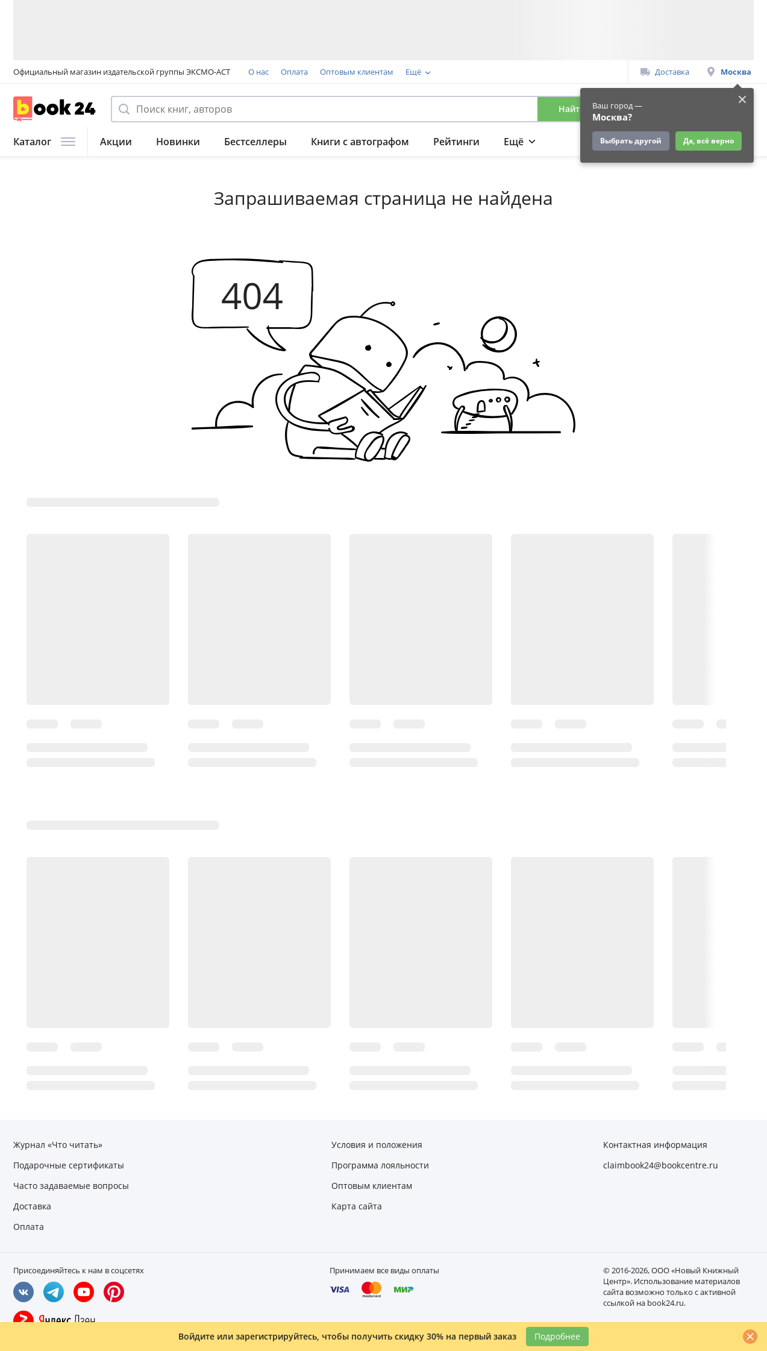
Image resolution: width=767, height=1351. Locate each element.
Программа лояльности (450, 71)
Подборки (528, 141)
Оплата (294, 71)
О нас (258, 71)
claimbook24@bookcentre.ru (660, 1165)
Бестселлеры (255, 141)
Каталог (44, 141)
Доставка (664, 71)
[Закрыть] (750, 1336)
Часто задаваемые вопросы (71, 1185)
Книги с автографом (360, 141)
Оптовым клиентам (356, 71)
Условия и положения (376, 1144)
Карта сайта (356, 1206)
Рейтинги (456, 141)
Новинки (178, 141)
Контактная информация (655, 1144)
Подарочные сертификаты (68, 1165)
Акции (116, 141)
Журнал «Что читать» (57, 1144)
